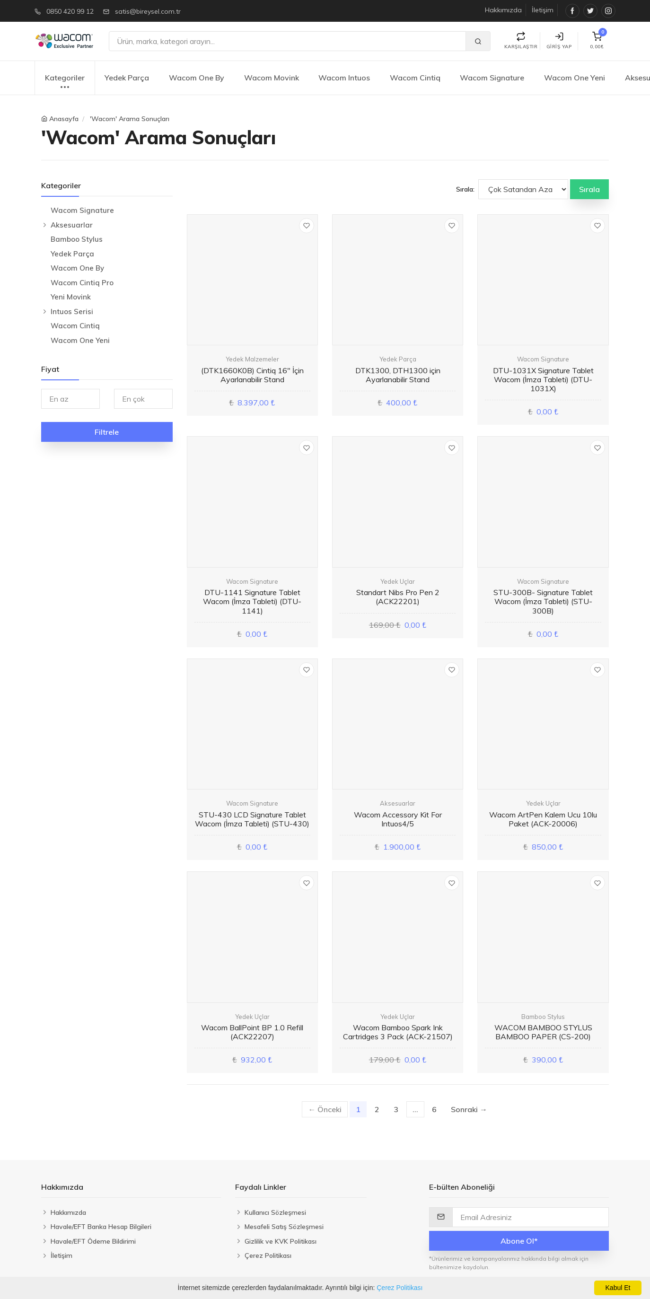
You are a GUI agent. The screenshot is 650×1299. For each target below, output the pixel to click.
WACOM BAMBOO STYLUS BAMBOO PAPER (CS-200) (543, 1032)
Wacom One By (196, 77)
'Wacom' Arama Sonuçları (129, 118)
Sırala (589, 189)
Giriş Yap (559, 41)
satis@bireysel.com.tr (148, 11)
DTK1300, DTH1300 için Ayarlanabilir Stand (397, 375)
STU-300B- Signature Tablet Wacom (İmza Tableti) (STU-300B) (543, 601)
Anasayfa (64, 118)
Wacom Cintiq (415, 77)
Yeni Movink (71, 296)
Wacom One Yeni (574, 77)
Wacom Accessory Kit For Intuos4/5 (398, 819)
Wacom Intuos (344, 77)
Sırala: (465, 189)
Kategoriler (65, 82)
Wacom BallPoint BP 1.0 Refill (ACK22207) (252, 1032)
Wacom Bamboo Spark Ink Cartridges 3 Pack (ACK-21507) (398, 1032)
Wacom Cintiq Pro (82, 282)
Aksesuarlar (72, 224)
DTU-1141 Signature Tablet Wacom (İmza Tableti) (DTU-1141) (252, 601)
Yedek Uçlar (397, 581)
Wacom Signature (492, 77)
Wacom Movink (271, 77)
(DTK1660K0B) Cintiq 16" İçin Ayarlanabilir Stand (252, 375)
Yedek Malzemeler (252, 359)
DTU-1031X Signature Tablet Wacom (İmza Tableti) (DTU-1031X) (543, 379)
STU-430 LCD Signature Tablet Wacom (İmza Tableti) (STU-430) (252, 819)
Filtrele (107, 432)
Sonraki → (469, 1109)
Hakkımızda (503, 10)
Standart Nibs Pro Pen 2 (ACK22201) (397, 597)
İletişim (542, 10)
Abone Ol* (519, 1241)
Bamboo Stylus (77, 239)
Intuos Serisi (72, 311)
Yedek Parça (127, 77)
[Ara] (287, 41)
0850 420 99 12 (70, 11)
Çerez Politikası (399, 1287)
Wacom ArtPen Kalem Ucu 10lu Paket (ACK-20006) (543, 819)
